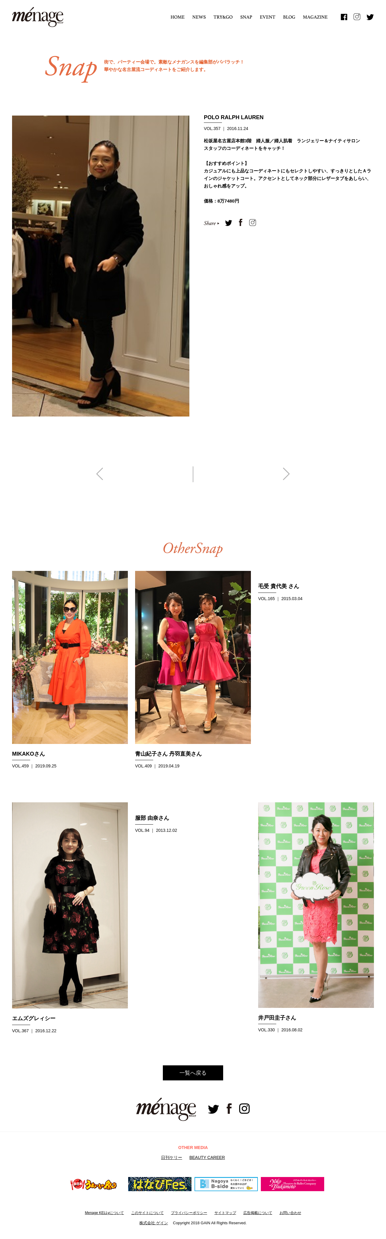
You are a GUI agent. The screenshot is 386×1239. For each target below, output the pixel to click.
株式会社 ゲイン (153, 1223)
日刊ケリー (171, 1157)
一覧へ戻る (193, 1073)
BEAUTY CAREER (207, 1157)
